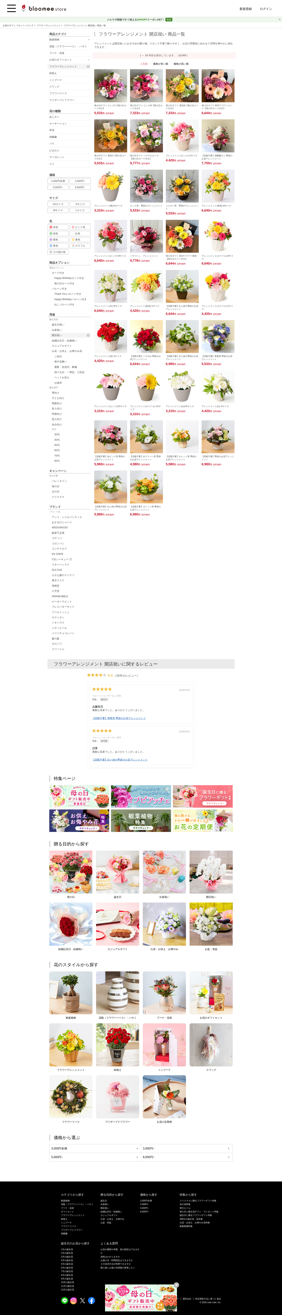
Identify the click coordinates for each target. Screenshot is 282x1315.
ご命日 (58, 356)
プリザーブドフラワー (61, 100)
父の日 (55, 491)
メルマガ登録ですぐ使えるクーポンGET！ (136, 19)
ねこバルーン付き (64, 304)
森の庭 (55, 638)
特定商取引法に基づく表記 (208, 1299)
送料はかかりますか (110, 1257)
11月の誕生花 (67, 1286)
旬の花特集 (185, 1204)
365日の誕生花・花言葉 (191, 1219)
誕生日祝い (58, 324)
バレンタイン (59, 480)
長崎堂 (55, 585)
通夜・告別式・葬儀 (65, 367)
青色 (53, 245)
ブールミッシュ (60, 612)
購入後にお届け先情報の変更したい (118, 1267)
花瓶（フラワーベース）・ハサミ (68, 46)
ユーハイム (58, 649)
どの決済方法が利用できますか (116, 1264)
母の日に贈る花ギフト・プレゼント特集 (199, 1211)
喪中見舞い (60, 361)
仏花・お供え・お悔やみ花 (67, 351)
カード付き (58, 272)
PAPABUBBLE (60, 596)
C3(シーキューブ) (62, 559)
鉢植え (53, 73)
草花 (51, 130)
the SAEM (57, 553)
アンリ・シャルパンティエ (67, 517)
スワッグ (54, 86)
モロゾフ (57, 643)
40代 (57, 439)
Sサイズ (80, 204)
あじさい (54, 116)
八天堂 (55, 590)
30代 (57, 434)
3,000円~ (80, 181)
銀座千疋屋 (58, 532)
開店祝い (71, 335)
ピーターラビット (62, 601)
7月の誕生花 (67, 1271)
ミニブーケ (55, 80)
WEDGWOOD (60, 527)
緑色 (53, 233)
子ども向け (58, 398)
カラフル (78, 245)
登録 (168, 19)
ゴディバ (57, 538)
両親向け (57, 403)
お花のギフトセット (60, 59)
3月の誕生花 (67, 1257)
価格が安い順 (160, 63)
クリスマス (58, 496)
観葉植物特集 (186, 1226)
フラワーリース (58, 93)
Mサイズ (58, 210)
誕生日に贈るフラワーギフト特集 (196, 1215)
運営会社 (187, 1299)
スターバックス (60, 564)
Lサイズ (80, 210)
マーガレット (56, 157)
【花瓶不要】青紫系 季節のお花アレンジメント (119, 718)
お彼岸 (58, 382)
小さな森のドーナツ (63, 575)
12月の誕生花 (67, 1289)
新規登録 (246, 9)
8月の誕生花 (67, 1275)
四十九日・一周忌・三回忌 (69, 372)
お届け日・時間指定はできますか (117, 1260)
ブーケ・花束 (56, 53)
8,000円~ (80, 187)
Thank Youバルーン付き (67, 293)
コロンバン (58, 543)
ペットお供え (61, 377)
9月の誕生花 (67, 1278)
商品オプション (56, 268)
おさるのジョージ (62, 522)
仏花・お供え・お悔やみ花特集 (195, 1222)
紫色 (53, 239)
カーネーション (58, 123)
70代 (57, 455)
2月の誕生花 (67, 1253)
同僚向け (57, 413)
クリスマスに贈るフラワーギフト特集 (198, 1200)
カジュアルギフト (62, 345)
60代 (57, 450)
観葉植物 (54, 39)
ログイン (266, 9)
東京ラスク (58, 580)
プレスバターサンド (63, 606)
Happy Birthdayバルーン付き (70, 299)
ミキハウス (58, 622)
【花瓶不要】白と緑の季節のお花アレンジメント (120, 759)
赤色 (53, 227)
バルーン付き (59, 288)
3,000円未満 (58, 181)
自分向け (57, 424)
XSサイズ (58, 204)
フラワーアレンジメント (49, 25)
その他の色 (57, 252)
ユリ (51, 163)
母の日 (55, 486)
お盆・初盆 (106, 1222)
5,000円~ (58, 187)
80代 (57, 460)
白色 (76, 233)
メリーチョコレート (63, 633)
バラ (51, 143)
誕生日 (104, 1200)
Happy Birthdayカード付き (69, 278)
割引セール (185, 1208)
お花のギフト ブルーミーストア (18, 25)
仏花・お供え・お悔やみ (112, 1219)
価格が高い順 (181, 63)
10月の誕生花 (67, 1282)
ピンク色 (78, 227)
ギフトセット (67, 1211)
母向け (55, 392)
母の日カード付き (64, 283)
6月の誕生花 (67, 1267)
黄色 (76, 239)
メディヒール (59, 627)
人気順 (144, 63)
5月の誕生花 (67, 1264)
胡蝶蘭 (53, 137)
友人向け (57, 408)
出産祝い (57, 330)
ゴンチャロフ (59, 548)
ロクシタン (58, 617)
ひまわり (54, 150)
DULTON (57, 569)
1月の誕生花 (67, 1249)
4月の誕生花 (67, 1260)
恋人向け (57, 419)
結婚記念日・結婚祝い (64, 340)
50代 (57, 445)
